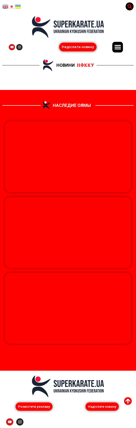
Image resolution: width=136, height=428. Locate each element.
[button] (130, 6)
